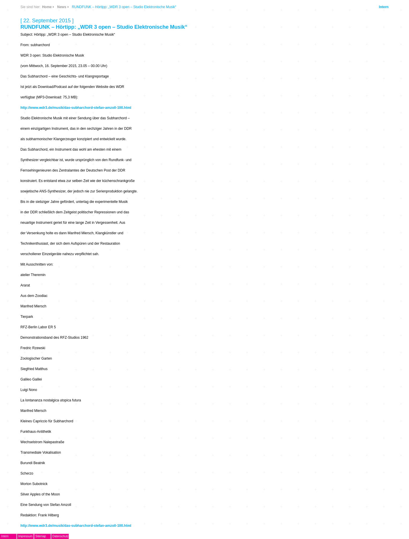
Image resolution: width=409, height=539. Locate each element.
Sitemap (40, 536)
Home (47, 7)
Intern (383, 7)
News (61, 7)
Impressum (25, 536)
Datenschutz (60, 536)
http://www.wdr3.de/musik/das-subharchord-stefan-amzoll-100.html (76, 108)
